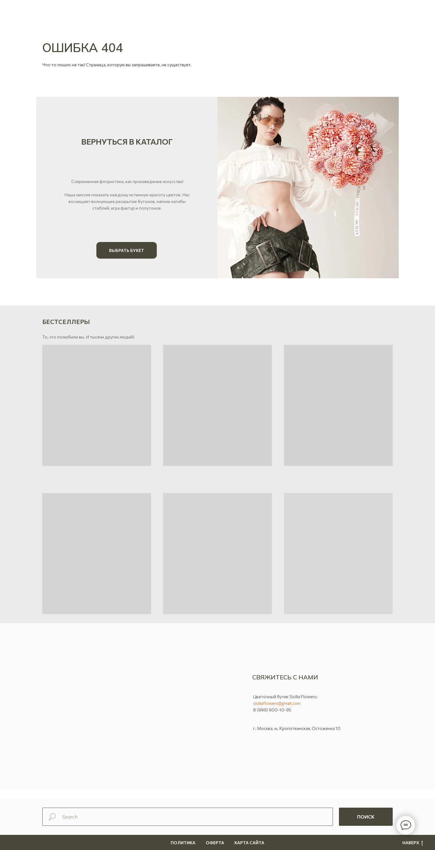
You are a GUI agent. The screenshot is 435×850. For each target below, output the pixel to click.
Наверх (412, 843)
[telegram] (60, 13)
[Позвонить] (73, 13)
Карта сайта (249, 842)
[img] (308, 187)
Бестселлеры (66, 321)
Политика (183, 842)
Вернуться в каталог (127, 141)
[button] (17, 10)
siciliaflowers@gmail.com (277, 703)
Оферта (215, 842)
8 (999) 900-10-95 (272, 709)
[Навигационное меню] (419, 10)
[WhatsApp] (46, 13)
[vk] (86, 13)
